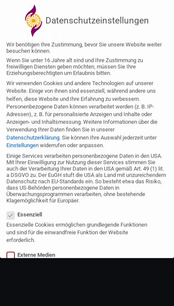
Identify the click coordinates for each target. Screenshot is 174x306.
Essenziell (27, 210)
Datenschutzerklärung (32, 133)
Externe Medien (33, 250)
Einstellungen (22, 141)
